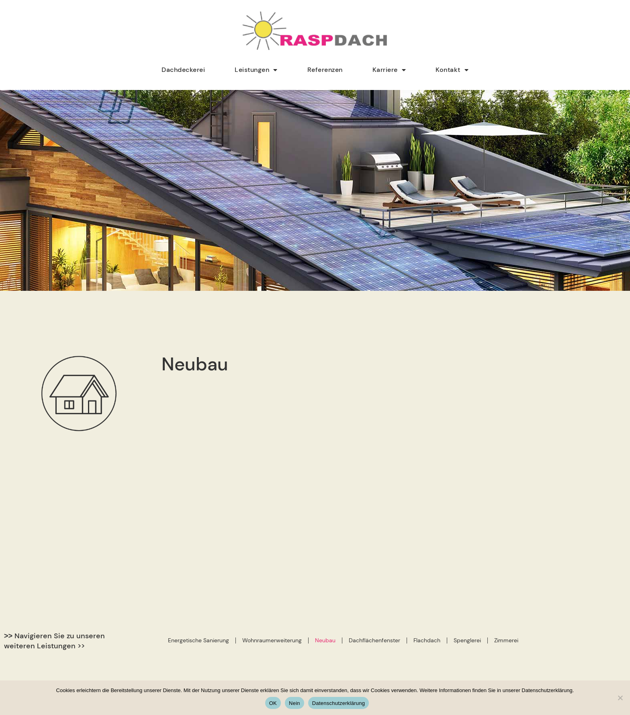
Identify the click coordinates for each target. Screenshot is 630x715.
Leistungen (256, 70)
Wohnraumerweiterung (272, 509)
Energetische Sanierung (198, 509)
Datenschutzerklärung (338, 703)
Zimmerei (506, 509)
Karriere (389, 70)
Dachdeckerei (183, 69)
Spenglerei (467, 509)
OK (273, 703)
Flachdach (426, 509)
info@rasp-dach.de (363, 671)
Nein (294, 703)
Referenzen (325, 69)
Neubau (325, 509)
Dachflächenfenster (374, 509)
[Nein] (620, 698)
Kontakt (452, 70)
